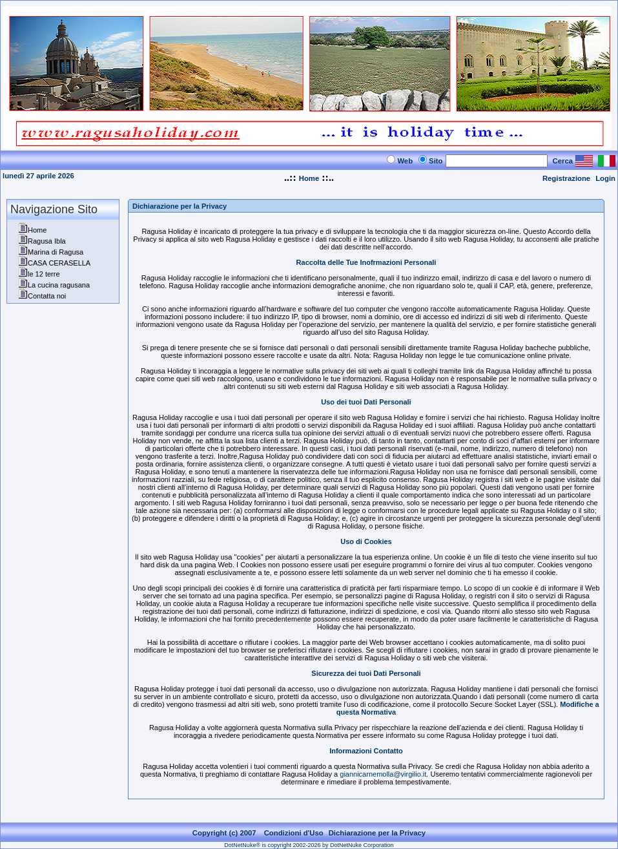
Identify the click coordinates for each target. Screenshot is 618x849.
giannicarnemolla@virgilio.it (383, 774)
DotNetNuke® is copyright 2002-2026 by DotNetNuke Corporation (308, 845)
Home (309, 178)
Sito (435, 161)
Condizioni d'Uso (294, 833)
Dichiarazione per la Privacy (377, 833)
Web (405, 161)
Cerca (563, 161)
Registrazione (566, 178)
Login (605, 178)
